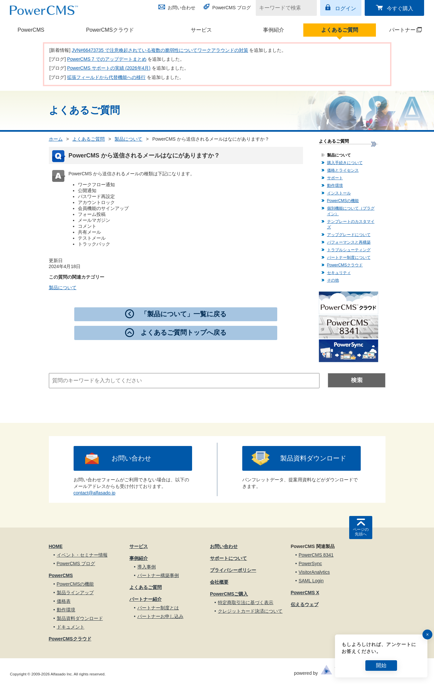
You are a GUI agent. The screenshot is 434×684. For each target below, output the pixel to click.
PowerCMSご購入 (229, 594)
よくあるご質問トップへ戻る (183, 332)
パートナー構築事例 (158, 575)
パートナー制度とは (158, 607)
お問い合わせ (181, 7)
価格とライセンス (343, 170)
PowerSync (310, 563)
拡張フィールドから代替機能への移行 (106, 77)
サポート (335, 178)
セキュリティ (339, 272)
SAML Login (311, 580)
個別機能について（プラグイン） (351, 211)
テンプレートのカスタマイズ (351, 224)
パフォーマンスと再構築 (349, 242)
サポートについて (228, 558)
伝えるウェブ (304, 604)
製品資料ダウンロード (313, 458)
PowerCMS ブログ (231, 7)
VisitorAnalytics (314, 572)
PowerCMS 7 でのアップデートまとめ (106, 59)
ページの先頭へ (361, 531)
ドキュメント (70, 627)
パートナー (399, 30)
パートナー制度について (349, 257)
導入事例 (146, 566)
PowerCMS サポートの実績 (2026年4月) (108, 68)
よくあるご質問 (339, 30)
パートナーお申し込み (160, 616)
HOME (56, 546)
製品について (128, 139)
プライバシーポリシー (233, 570)
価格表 (64, 601)
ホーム (56, 139)
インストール (339, 193)
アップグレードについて (349, 234)
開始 (381, 665)
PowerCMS (30, 30)
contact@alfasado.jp (95, 493)
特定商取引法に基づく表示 (245, 602)
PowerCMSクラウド (110, 30)
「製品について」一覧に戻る (183, 314)
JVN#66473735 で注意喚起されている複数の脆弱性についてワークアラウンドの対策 (160, 50)
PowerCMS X (305, 592)
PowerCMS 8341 (316, 555)
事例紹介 (273, 30)
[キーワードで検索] (282, 8)
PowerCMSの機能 (343, 200)
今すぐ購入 (400, 8)
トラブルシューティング (349, 250)
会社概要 (219, 582)
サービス (201, 30)
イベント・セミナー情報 (82, 555)
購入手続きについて (345, 162)
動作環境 (335, 185)
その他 (333, 280)
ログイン (345, 8)
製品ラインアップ (75, 592)
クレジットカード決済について (250, 611)
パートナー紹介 (145, 599)
